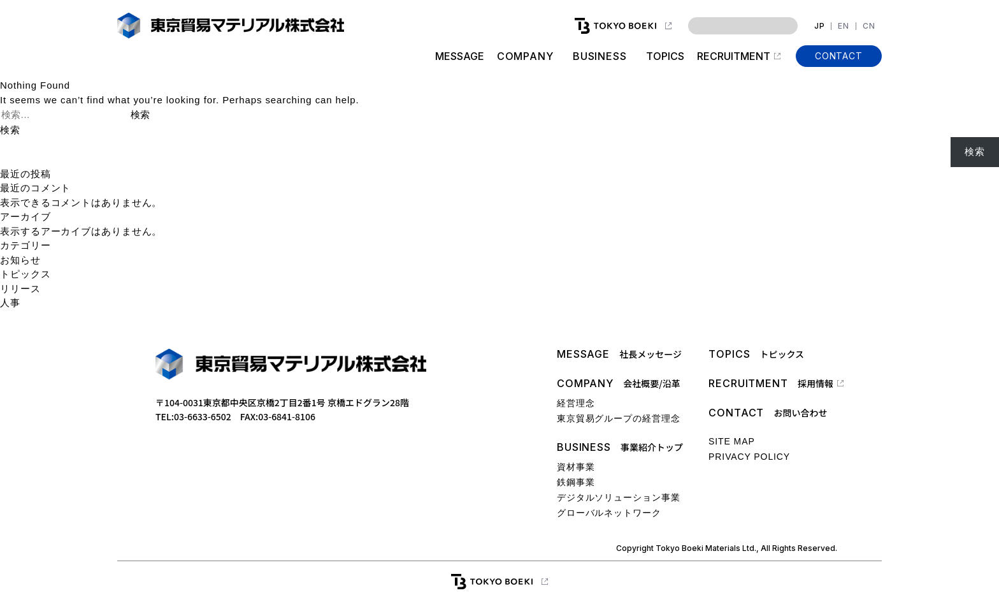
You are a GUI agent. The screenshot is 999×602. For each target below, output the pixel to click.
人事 (10, 302)
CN (869, 26)
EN (843, 26)
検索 (10, 129)
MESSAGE (459, 56)
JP (819, 26)
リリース (20, 288)
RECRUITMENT (733, 56)
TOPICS (665, 56)
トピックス (25, 273)
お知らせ (20, 259)
